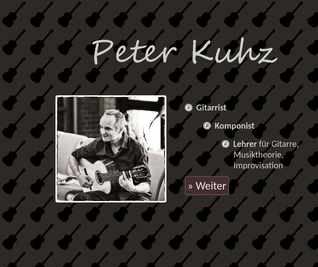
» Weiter (206, 185)
